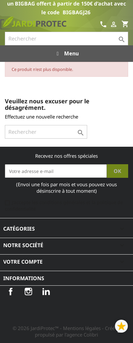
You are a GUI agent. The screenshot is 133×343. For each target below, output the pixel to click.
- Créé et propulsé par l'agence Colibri (77, 331)
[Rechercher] (66, 38)
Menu (66, 53)
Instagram (28, 291)
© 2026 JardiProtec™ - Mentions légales (57, 328)
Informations (23, 278)
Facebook (10, 291)
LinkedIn (46, 291)
